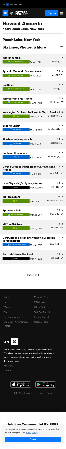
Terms (40, 393)
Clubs (6, 312)
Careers (7, 370)
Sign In (52, 12)
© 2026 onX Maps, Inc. (24, 393)
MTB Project (40, 302)
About (6, 297)
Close (33, 439)
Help (6, 302)
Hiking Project (41, 307)
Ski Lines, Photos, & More (33, 47)
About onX (9, 365)
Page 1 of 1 (33, 274)
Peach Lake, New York (33, 39)
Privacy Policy (31, 432)
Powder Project (41, 317)
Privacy (49, 393)
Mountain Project (42, 297)
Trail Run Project (42, 312)
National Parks (41, 321)
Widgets (7, 307)
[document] (33, 435)
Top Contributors (12, 317)
